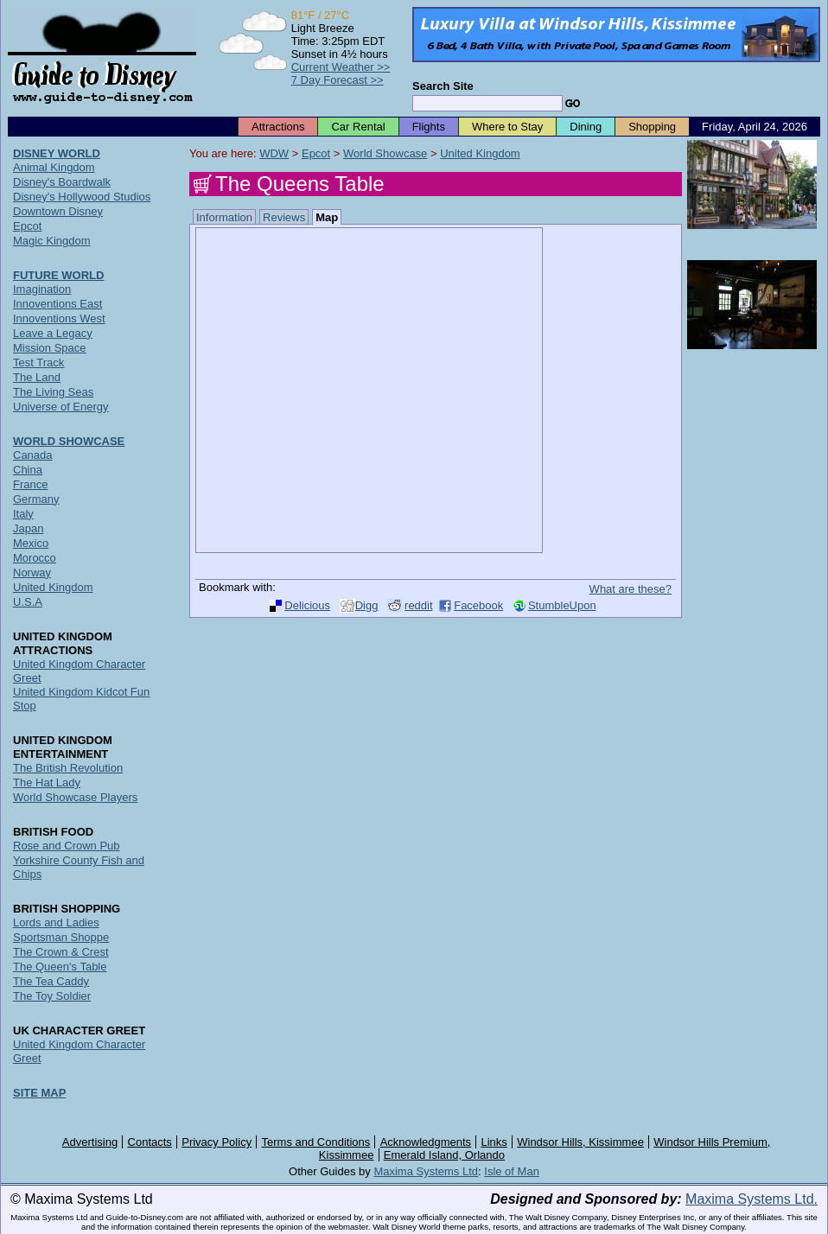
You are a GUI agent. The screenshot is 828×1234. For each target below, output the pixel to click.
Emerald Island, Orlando (444, 1154)
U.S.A (27, 601)
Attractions (278, 126)
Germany (36, 499)
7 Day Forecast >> (337, 79)
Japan (28, 528)
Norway (32, 572)
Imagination (42, 289)
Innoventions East (57, 303)
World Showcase (385, 153)
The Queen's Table (59, 966)
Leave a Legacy (52, 333)
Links (494, 1141)
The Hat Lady (46, 782)
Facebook (478, 605)
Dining (586, 126)
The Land (37, 377)
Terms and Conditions (316, 1141)
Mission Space (49, 347)
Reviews (284, 217)
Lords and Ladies (56, 922)
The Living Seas (53, 391)
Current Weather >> (341, 66)
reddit (418, 605)
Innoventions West (59, 318)
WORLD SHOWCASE (68, 441)
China (27, 469)
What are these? (630, 588)
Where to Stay (507, 126)
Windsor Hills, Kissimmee (580, 1141)
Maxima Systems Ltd (425, 1171)
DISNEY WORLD (56, 153)
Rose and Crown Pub (66, 845)
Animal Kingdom (54, 167)
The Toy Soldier (52, 995)
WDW (274, 153)
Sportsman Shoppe (61, 937)
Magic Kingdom (52, 240)
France (30, 484)
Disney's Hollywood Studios (81, 196)
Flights (428, 126)
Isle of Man (511, 1171)
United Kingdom (480, 153)
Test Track (38, 362)
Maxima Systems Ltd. (751, 1199)
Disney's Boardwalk (62, 181)
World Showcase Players (75, 797)
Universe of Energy (61, 406)
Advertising (90, 1141)
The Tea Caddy (51, 981)
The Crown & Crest (61, 951)
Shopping (652, 126)
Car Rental (358, 126)
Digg (367, 605)
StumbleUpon (562, 605)
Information (224, 217)
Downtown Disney (58, 211)
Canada (33, 454)
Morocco (34, 557)
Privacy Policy (217, 1141)
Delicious (307, 605)
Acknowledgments (426, 1141)
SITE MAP (39, 1092)
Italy (23, 513)
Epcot (316, 153)
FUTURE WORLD (58, 275)
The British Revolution (68, 767)
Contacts (150, 1141)
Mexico (30, 543)
